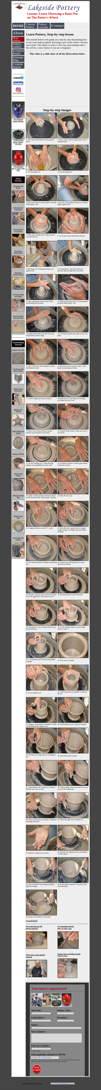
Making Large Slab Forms (18, 390)
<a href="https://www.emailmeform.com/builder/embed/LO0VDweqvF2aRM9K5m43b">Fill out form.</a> (57, 1029)
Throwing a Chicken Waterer (18, 273)
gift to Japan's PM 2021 (18, 169)
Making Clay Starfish (18, 410)
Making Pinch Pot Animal (18, 432)
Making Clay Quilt (18, 350)
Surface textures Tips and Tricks (18, 317)
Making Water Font (18, 517)
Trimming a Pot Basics (18, 187)
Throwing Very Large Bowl (18, 208)
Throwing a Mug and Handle (18, 295)
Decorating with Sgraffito (18, 538)
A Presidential (18, 167)
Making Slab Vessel (18, 475)
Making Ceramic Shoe (18, 496)
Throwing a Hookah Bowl (18, 252)
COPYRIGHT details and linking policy (32, 1083)
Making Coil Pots (18, 454)
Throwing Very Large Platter (18, 230)
